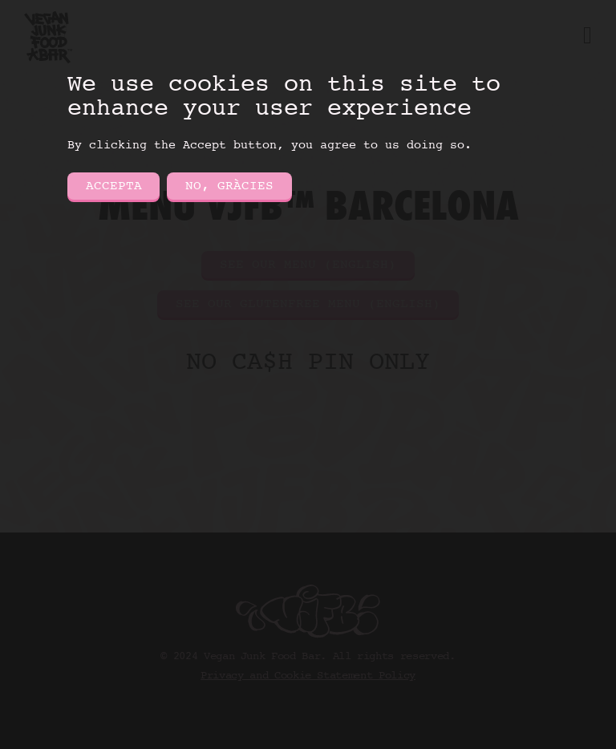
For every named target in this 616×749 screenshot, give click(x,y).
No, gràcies (229, 186)
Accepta (114, 186)
